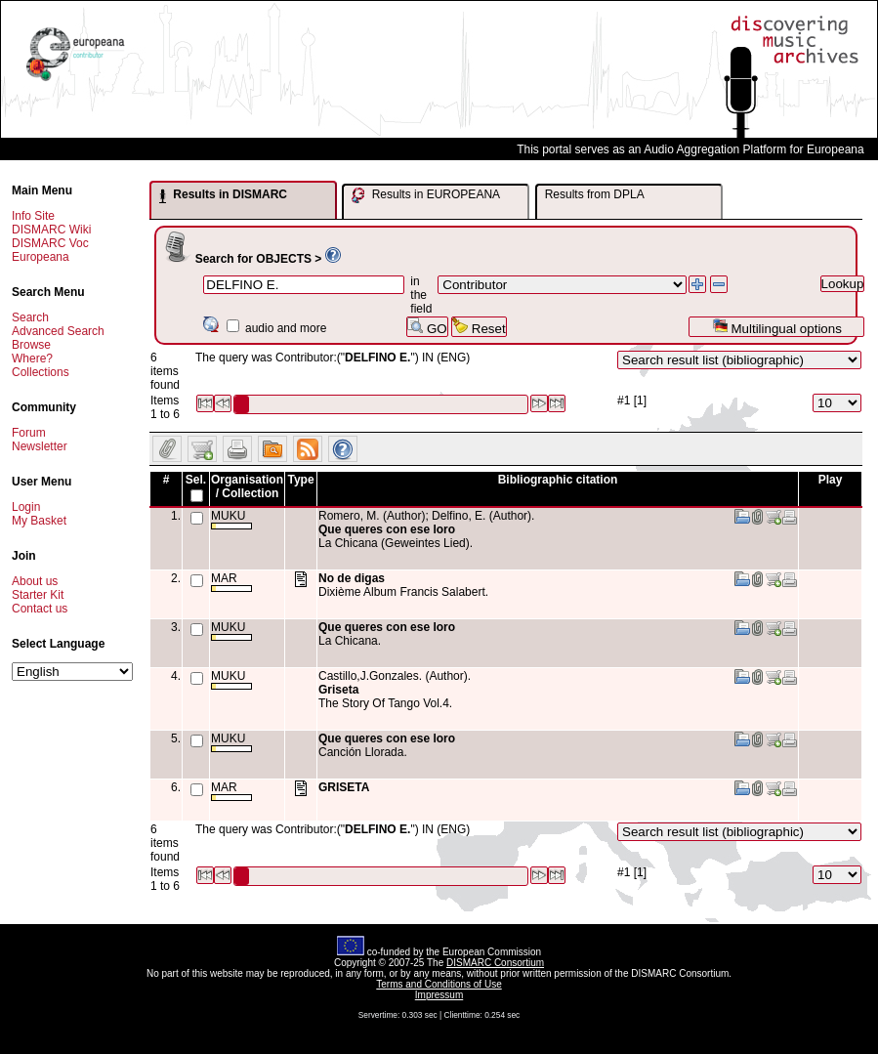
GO (426, 326)
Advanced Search (58, 331)
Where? (32, 358)
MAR (231, 581)
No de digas (351, 578)
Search (30, 317)
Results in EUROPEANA (426, 195)
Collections (40, 372)
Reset (479, 326)
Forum (29, 433)
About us (35, 581)
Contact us (39, 608)
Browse (31, 345)
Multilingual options (777, 326)
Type (300, 479)
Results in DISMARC (223, 195)
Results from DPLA (595, 194)
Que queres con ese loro (386, 529)
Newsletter (39, 446)
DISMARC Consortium (495, 962)
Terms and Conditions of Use (438, 984)
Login (26, 507)
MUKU (231, 519)
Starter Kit (37, 595)
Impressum (439, 995)
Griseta (338, 689)
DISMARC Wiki (51, 229)
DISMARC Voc (50, 243)
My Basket (39, 520)
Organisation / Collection (247, 486)
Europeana (40, 257)
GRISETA (343, 787)
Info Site (33, 216)
